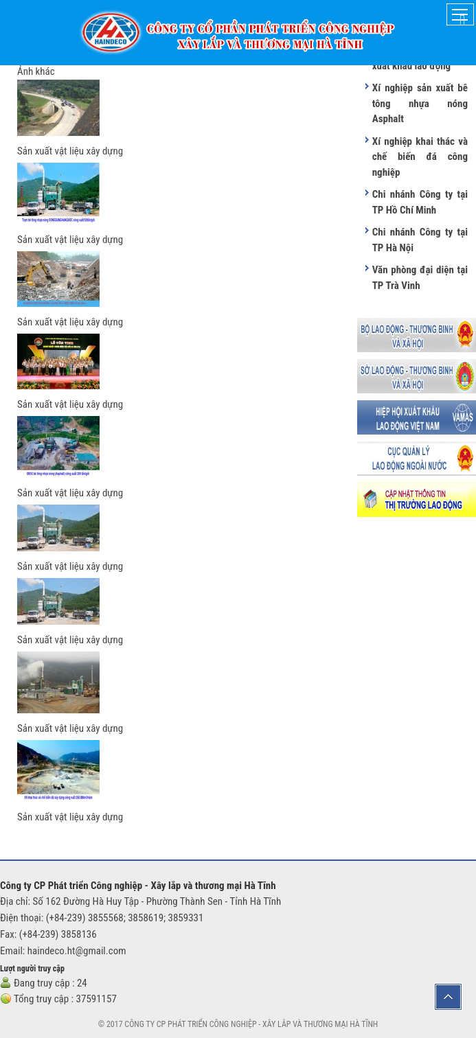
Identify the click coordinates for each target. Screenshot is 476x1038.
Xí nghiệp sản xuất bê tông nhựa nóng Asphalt (420, 103)
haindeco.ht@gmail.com (76, 951)
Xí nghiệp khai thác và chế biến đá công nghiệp (420, 156)
